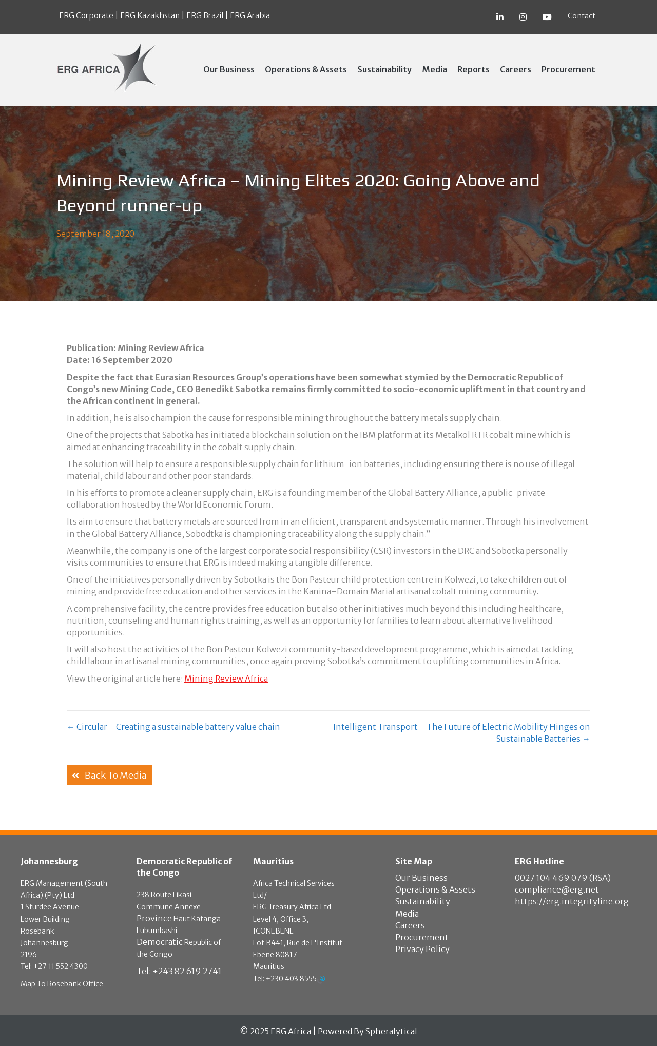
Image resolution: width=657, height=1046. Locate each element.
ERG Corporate (86, 16)
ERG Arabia (250, 16)
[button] (109, 775)
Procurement (422, 937)
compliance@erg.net (557, 889)
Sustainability (422, 901)
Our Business (421, 878)
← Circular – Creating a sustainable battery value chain (173, 727)
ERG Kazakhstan (150, 16)
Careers (410, 925)
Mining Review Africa (226, 678)
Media (407, 913)
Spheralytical (391, 1031)
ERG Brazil (204, 16)
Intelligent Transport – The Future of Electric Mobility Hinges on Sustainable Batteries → (461, 733)
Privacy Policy (422, 949)
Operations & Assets (435, 889)
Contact (581, 16)
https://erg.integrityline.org (572, 901)
